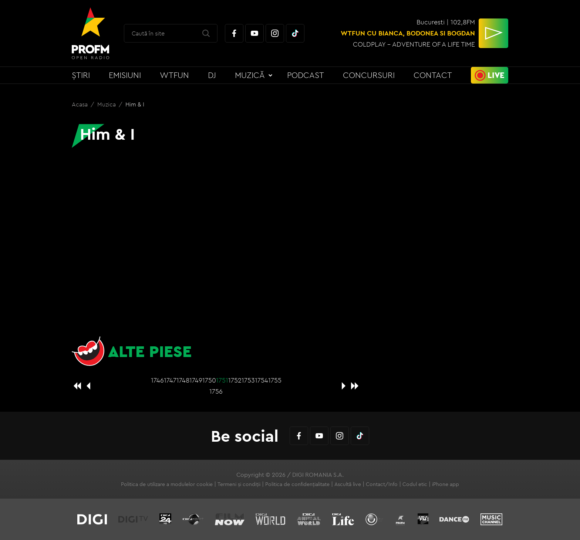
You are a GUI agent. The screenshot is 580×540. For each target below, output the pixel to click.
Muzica (107, 104)
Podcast (305, 75)
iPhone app (445, 484)
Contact (433, 75)
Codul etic (414, 484)
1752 (235, 380)
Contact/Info (382, 484)
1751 (222, 380)
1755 (274, 380)
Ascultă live (347, 484)
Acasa (80, 104)
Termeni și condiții (239, 484)
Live (496, 75)
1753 (248, 380)
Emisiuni (125, 75)
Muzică (250, 75)
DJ (212, 75)
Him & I (134, 104)
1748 (182, 380)
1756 (216, 391)
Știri (81, 75)
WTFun (174, 75)
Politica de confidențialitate (297, 484)
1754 (261, 380)
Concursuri (369, 75)
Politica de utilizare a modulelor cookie (167, 484)
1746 (157, 380)
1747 (170, 380)
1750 (209, 380)
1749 (195, 380)
